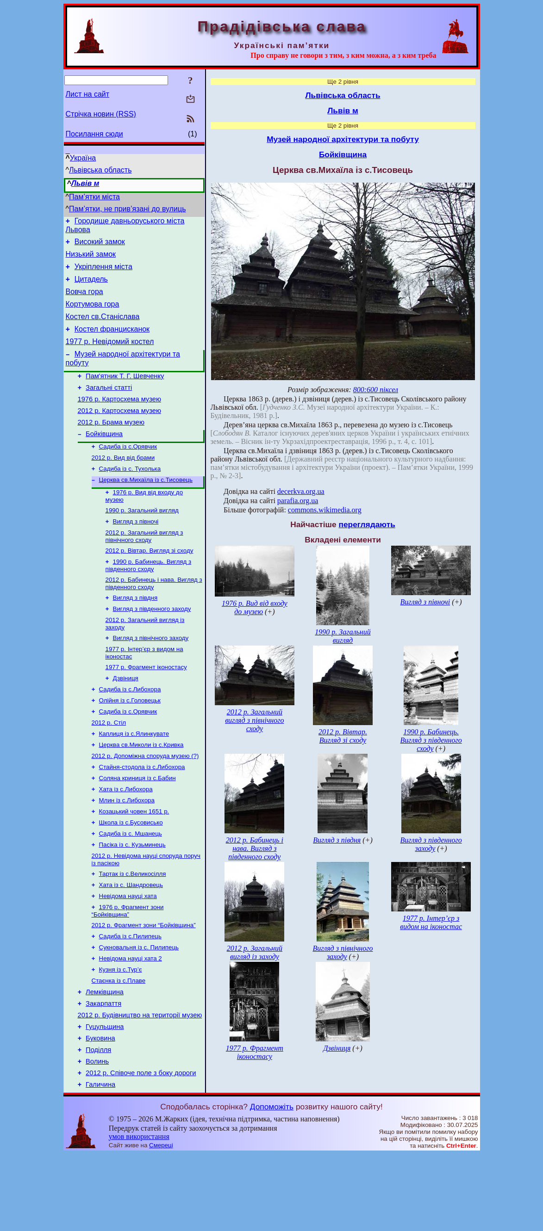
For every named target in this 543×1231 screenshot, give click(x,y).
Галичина (100, 1161)
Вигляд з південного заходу (152, 644)
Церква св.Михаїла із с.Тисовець (146, 507)
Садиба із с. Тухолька (130, 495)
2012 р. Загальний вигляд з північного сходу (144, 567)
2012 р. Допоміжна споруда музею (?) (145, 802)
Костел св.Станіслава (103, 328)
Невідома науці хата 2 (130, 1020)
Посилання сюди (94, 134)
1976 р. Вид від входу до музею (254, 607)
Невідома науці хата (128, 953)
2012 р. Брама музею (111, 444)
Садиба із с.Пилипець (130, 996)
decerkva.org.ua (301, 491)
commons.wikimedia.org (325, 510)
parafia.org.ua (297, 501)
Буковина (100, 1109)
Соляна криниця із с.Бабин (137, 826)
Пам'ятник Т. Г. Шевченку (125, 392)
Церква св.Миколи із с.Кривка (141, 790)
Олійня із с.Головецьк (130, 742)
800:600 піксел (375, 390)
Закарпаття (103, 1070)
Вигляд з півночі (136, 551)
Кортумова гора (92, 314)
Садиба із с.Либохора (130, 730)
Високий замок (100, 244)
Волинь (97, 1135)
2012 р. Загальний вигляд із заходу (254, 952)
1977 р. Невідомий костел (110, 355)
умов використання (139, 1213)
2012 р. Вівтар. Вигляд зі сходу (149, 582)
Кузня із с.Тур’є (120, 1032)
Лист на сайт (88, 94)
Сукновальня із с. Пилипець (139, 1008)
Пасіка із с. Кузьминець (132, 898)
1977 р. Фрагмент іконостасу (146, 706)
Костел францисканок (112, 341)
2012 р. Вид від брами (123, 483)
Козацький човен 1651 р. (134, 862)
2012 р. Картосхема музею (119, 431)
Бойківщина (104, 457)
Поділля (98, 1122)
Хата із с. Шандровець (131, 941)
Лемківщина (105, 1057)
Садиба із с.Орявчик (128, 471)
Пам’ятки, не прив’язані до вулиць (127, 209)
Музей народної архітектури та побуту (343, 139)
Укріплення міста (103, 272)
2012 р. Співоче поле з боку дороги (141, 1148)
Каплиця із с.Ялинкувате (134, 778)
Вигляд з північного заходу (151, 675)
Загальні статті (109, 405)
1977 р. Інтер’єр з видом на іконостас (431, 922)
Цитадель (91, 286)
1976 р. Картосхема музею (119, 418)
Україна (83, 158)
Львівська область (100, 170)
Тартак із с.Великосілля (132, 929)
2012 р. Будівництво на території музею (140, 1083)
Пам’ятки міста (94, 197)
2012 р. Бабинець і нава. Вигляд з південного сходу (154, 617)
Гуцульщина (105, 1096)
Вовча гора (84, 300)
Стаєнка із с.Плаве (119, 1044)
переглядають (366, 524)
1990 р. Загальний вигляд (142, 539)
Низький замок (91, 258)
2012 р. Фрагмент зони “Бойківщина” (144, 984)
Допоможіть (271, 1183)
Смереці (161, 1222)
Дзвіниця (125, 718)
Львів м (85, 183)
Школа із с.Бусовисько (131, 874)
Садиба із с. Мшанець (130, 886)
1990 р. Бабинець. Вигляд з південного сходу (149, 598)
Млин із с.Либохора (127, 850)
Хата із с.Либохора (126, 838)
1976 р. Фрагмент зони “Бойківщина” (128, 969)
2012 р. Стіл (109, 766)
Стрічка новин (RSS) (101, 114)
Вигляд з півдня (135, 632)
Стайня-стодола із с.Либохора (142, 814)
